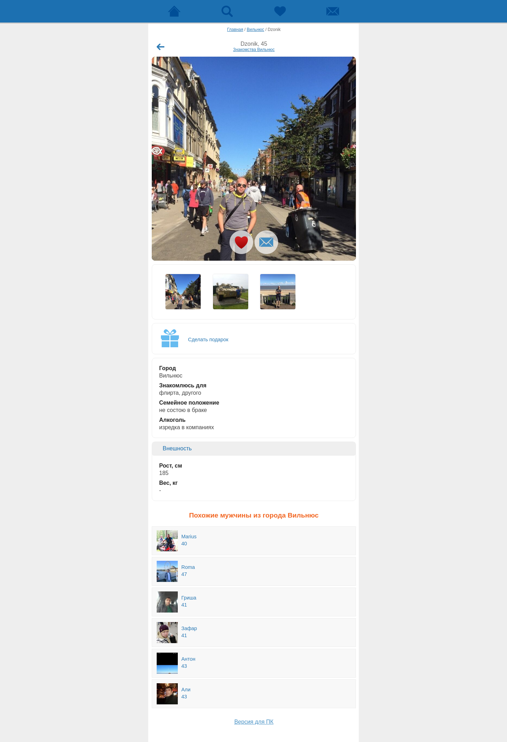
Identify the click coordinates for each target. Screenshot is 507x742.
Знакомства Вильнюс (254, 49)
